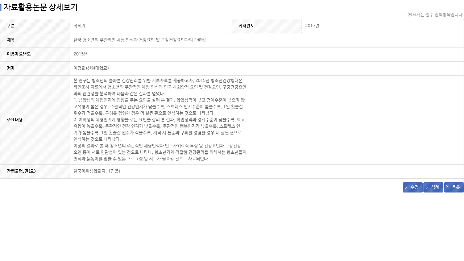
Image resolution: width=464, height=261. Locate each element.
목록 (456, 187)
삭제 (435, 187)
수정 (415, 187)
